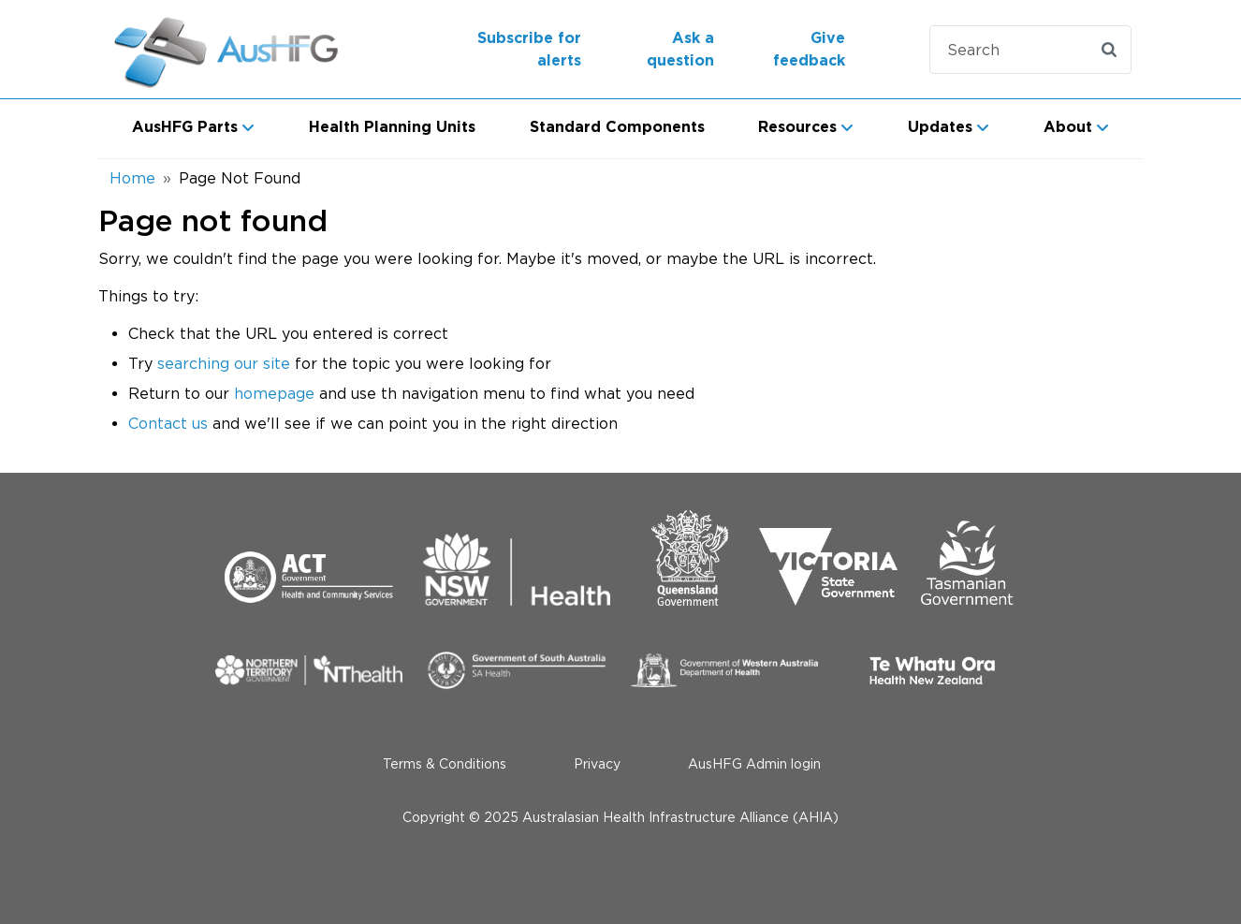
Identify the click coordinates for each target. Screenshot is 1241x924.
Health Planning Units (392, 127)
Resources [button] (797, 127)
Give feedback (809, 49)
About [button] (1068, 127)
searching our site (223, 363)
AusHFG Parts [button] (185, 127)
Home (132, 177)
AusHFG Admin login (754, 763)
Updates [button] (940, 127)
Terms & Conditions (444, 763)
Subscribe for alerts (529, 49)
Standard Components (617, 127)
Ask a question (680, 49)
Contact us (168, 423)
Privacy (597, 763)
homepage (274, 393)
